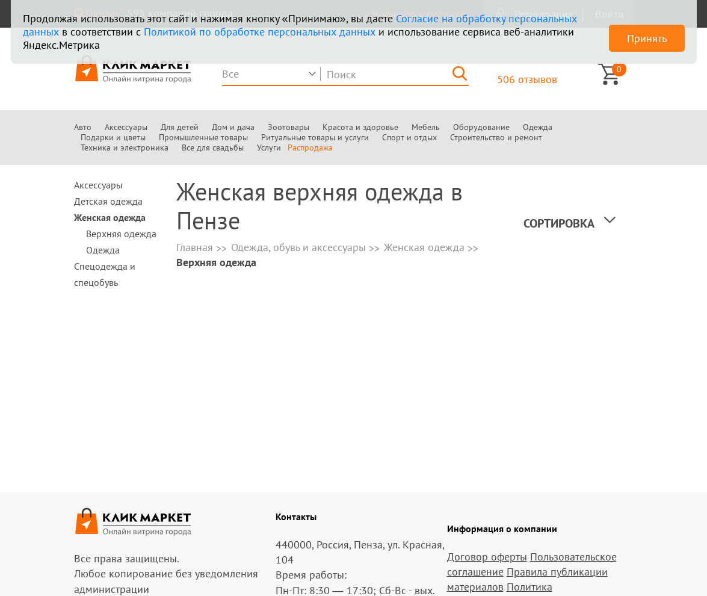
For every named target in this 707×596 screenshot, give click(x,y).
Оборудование (481, 127)
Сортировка (558, 223)
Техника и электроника (124, 147)
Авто (82, 127)
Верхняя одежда (121, 234)
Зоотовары (288, 127)
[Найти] (460, 73)
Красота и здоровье (360, 127)
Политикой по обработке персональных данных (259, 32)
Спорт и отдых (409, 137)
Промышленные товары (203, 137)
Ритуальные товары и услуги (315, 137)
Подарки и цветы (113, 137)
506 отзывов (527, 79)
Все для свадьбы (213, 147)
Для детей (180, 127)
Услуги (269, 147)
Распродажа (310, 147)
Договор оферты (487, 556)
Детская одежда (108, 201)
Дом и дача (233, 127)
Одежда (537, 127)
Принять (647, 38)
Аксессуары (126, 127)
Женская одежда (110, 217)
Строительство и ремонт (496, 137)
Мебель (426, 127)
